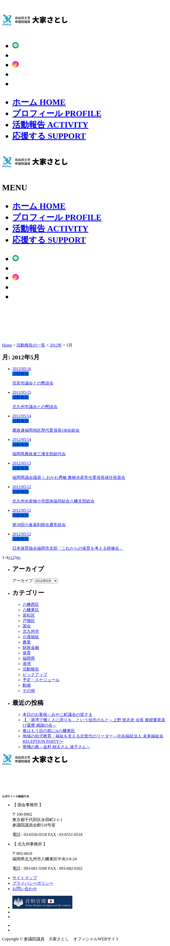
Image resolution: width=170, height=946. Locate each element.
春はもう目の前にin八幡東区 (49, 730)
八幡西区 (31, 604)
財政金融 (31, 647)
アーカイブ (22, 580)
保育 (27, 653)
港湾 (27, 664)
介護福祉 (31, 637)
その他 (29, 690)
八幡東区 (31, 610)
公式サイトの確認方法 (15, 796)
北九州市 (31, 631)
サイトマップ (24, 878)
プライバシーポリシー (32, 883)
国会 (27, 626)
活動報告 (50, 124)
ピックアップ (35, 674)
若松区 (29, 615)
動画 (27, 685)
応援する (49, 136)
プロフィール (56, 113)
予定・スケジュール (41, 680)
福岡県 (29, 658)
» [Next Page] (19, 557)
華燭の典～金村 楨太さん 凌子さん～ (56, 747)
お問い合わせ (24, 888)
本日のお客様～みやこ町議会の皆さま (57, 714)
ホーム (38, 102)
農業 (27, 642)
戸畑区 (29, 620)
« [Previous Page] (9, 557)
